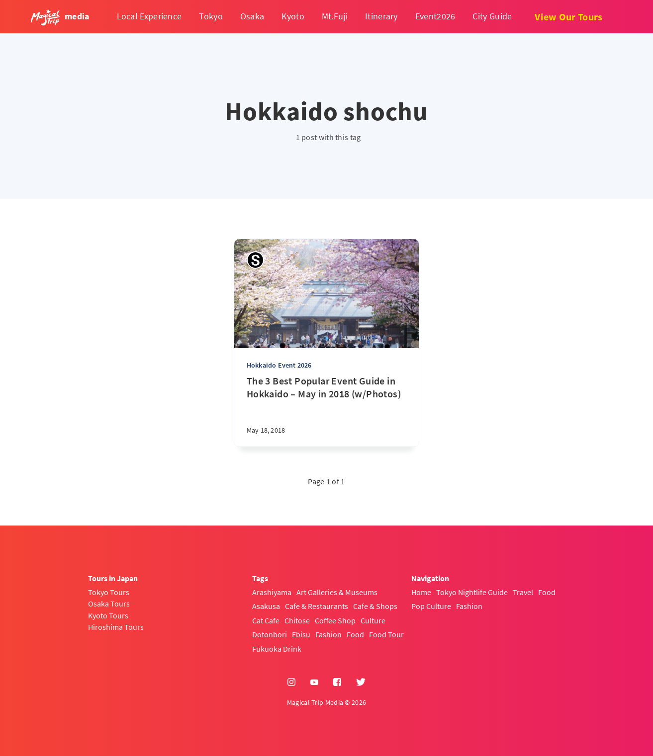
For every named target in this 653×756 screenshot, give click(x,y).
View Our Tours (568, 16)
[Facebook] (337, 682)
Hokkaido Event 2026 (279, 365)
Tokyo (211, 16)
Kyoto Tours (108, 615)
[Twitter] (361, 682)
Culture (373, 620)
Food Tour (386, 634)
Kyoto (292, 16)
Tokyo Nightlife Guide (472, 592)
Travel (523, 592)
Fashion (328, 634)
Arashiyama (271, 592)
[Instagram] (291, 682)
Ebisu (301, 634)
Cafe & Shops (375, 606)
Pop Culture (431, 606)
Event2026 (435, 16)
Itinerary (381, 16)
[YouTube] (314, 682)
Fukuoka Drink (276, 648)
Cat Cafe (266, 620)
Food (355, 634)
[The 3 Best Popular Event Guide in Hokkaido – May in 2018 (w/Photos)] (326, 411)
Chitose (297, 620)
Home (421, 592)
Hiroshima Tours (116, 626)
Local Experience (149, 16)
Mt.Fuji (335, 16)
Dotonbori (269, 634)
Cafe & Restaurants (316, 606)
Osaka (252, 16)
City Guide (492, 16)
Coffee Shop (335, 620)
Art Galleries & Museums (336, 592)
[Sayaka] (255, 260)
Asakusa (266, 606)
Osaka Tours (109, 603)
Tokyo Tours (108, 592)
